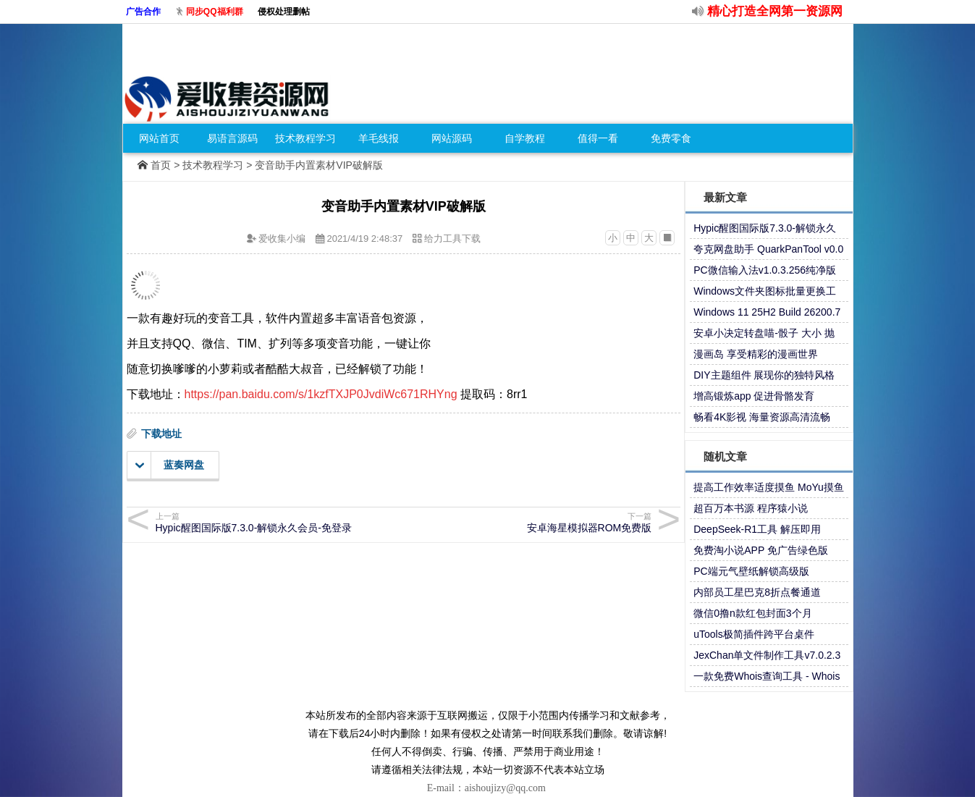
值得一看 (598, 138)
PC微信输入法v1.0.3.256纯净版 (764, 270)
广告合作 (143, 12)
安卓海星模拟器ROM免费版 (529, 522)
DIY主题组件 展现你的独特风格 (764, 375)
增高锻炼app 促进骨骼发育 (753, 396)
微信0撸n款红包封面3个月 (752, 613)
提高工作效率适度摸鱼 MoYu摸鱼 (768, 487)
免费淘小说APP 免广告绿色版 (760, 550)
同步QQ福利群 (214, 12)
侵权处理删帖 (284, 12)
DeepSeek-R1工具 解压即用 (757, 529)
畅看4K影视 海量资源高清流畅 (761, 417)
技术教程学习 (305, 138)
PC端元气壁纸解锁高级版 (751, 571)
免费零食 (671, 138)
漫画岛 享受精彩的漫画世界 (755, 354)
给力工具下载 (452, 238)
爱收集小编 (281, 238)
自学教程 (525, 138)
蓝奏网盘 (169, 465)
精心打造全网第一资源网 (775, 11)
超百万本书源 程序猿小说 (750, 508)
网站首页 (159, 138)
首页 (161, 165)
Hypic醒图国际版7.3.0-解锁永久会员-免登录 (278, 522)
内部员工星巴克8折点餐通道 (757, 592)
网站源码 (451, 138)
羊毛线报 (378, 138)
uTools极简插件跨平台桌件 (753, 634)
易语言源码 (232, 138)
